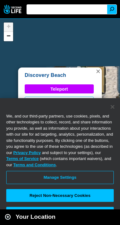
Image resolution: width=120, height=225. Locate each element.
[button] (98, 71)
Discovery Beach (45, 75)
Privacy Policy (27, 152)
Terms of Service (22, 158)
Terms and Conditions (34, 164)
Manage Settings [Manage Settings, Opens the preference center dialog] (59, 177)
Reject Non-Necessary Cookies (59, 195)
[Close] (112, 107)
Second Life (13, 9)
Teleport (59, 89)
